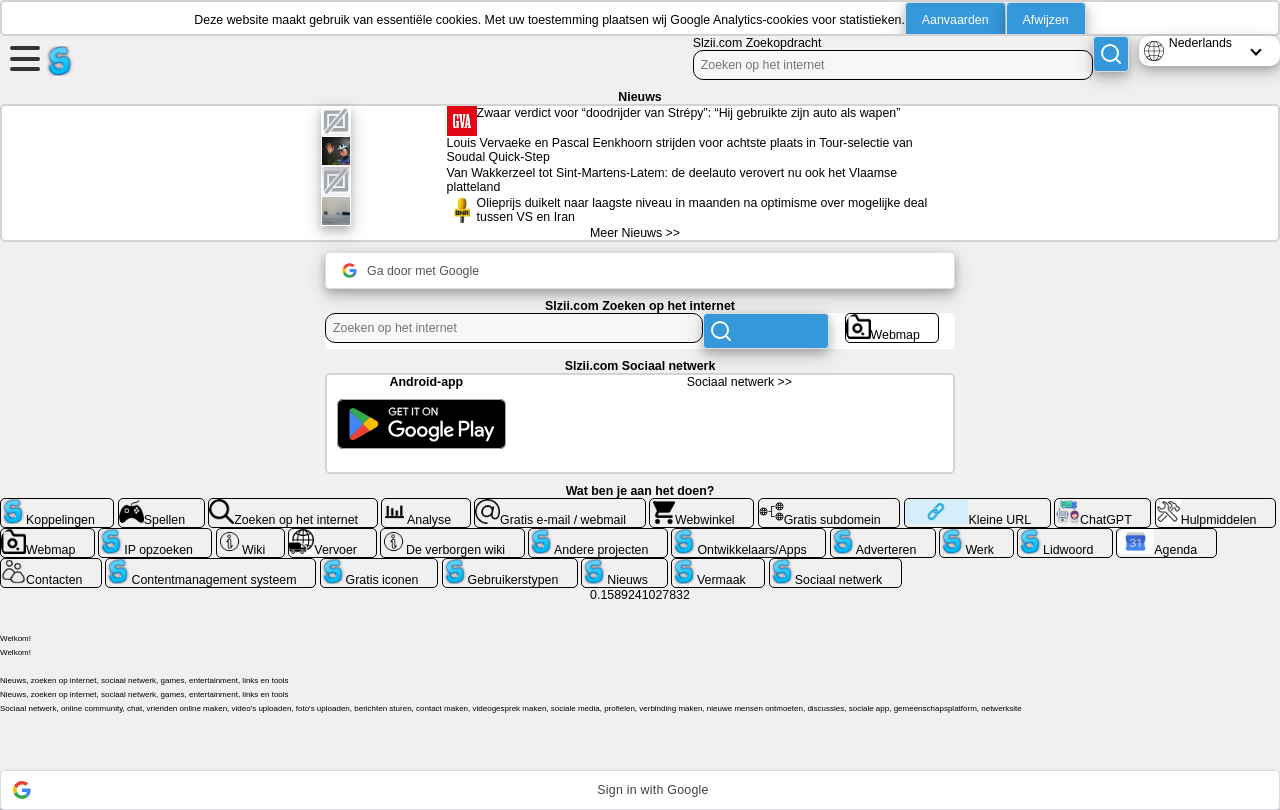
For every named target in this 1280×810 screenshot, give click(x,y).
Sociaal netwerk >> (739, 382)
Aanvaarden (955, 20)
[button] (640, 790)
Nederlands (1200, 43)
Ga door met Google (410, 270)
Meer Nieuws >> (635, 233)
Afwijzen (1046, 20)
